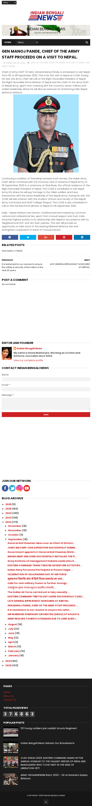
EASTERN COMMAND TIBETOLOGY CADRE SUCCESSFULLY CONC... (46, 596)
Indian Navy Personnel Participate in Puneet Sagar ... (40, 569)
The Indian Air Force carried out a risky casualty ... (39, 592)
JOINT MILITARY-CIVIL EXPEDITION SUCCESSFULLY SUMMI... (42, 547)
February (14, 651)
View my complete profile (28, 360)
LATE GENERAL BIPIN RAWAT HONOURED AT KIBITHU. (38, 601)
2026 (8, 504)
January (13, 655)
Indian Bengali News (29, 348)
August (13, 624)
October (13, 534)
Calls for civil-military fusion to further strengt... (38, 583)
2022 (8, 522)
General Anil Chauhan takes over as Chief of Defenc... (41, 543)
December (15, 526)
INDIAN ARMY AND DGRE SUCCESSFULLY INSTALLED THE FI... (42, 556)
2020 (8, 665)
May (11, 637)
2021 (8, 661)
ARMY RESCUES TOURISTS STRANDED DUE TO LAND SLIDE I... (42, 618)
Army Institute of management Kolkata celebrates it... (42, 561)
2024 (8, 513)
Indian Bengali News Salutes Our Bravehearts (47, 743)
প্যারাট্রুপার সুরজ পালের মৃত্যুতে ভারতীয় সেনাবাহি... (31, 587)
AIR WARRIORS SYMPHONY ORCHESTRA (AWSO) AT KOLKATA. (44, 614)
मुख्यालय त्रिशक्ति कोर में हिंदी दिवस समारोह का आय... (36, 578)
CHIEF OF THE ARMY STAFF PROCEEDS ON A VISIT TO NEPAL (57, 62)
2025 (8, 508)
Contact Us (9, 699)
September (15, 539)
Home (7, 42)
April (11, 642)
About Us (8, 696)
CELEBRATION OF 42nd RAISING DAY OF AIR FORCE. (37, 574)
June (11, 633)
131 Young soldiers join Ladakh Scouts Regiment (49, 728)
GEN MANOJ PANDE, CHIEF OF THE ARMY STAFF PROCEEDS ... (43, 605)
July (11, 628)
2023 (8, 517)
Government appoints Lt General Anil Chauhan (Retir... (42, 552)
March (12, 646)
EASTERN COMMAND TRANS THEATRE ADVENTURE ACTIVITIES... (45, 565)
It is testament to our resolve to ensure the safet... (39, 610)
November (15, 530)
